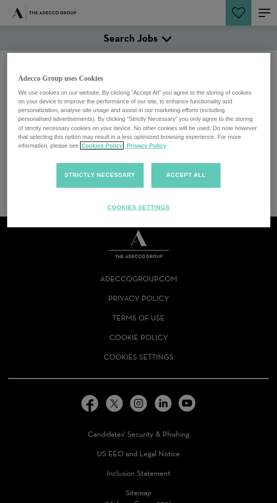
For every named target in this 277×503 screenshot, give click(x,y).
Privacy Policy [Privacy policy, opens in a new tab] (145, 145)
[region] (138, 140)
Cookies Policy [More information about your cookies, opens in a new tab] (102, 145)
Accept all (186, 175)
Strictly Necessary (100, 175)
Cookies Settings (138, 207)
